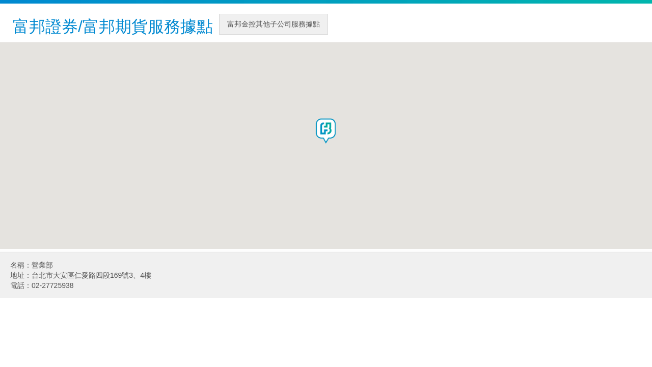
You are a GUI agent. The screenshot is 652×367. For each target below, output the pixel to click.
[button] (326, 131)
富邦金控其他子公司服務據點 (273, 24)
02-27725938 (53, 285)
